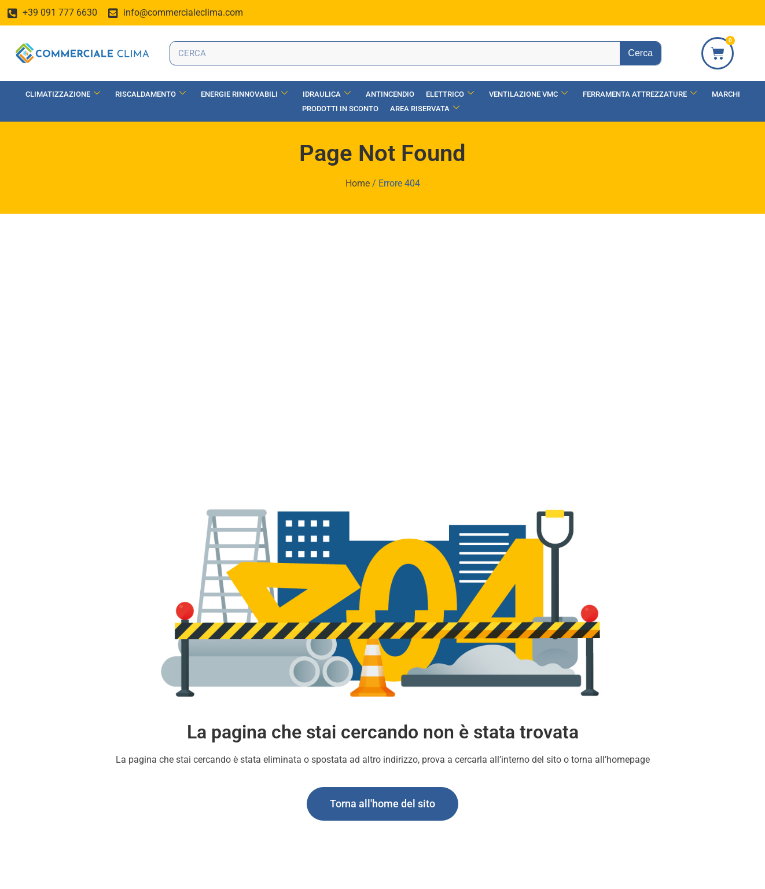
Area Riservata (424, 109)
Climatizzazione (62, 94)
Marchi (726, 94)
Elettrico (450, 94)
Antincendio (390, 94)
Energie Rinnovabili (244, 94)
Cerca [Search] (640, 53)
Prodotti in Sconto (340, 108)
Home (357, 183)
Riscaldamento (150, 94)
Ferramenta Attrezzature (640, 94)
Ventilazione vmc (528, 94)
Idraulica (327, 94)
